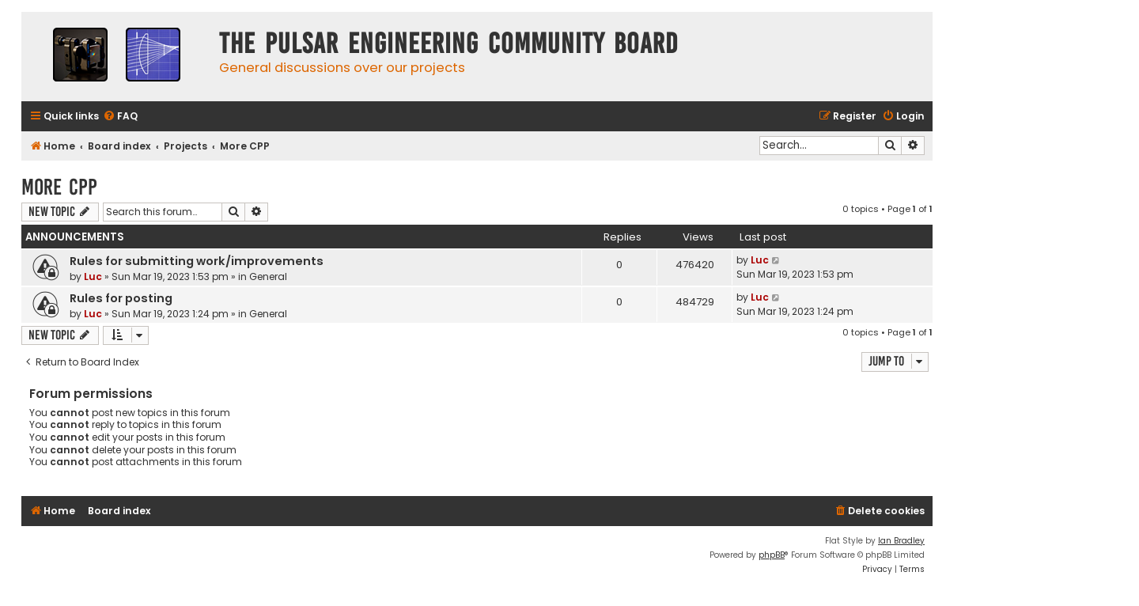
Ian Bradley (901, 541)
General (268, 276)
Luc (93, 276)
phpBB (772, 555)
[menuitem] (120, 116)
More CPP (59, 187)
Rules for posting (121, 298)
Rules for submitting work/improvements (197, 261)
